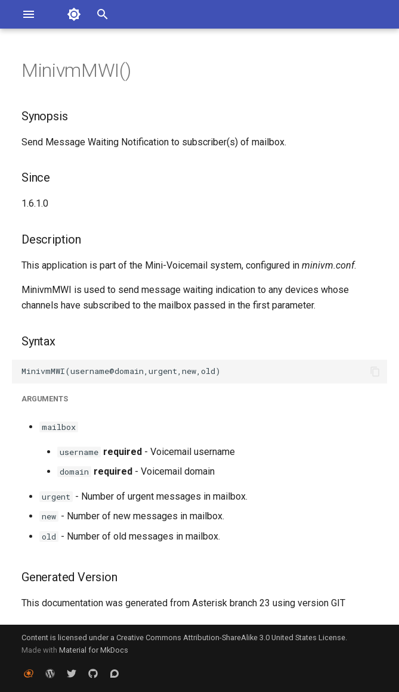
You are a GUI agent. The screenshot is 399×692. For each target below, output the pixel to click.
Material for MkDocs (93, 650)
